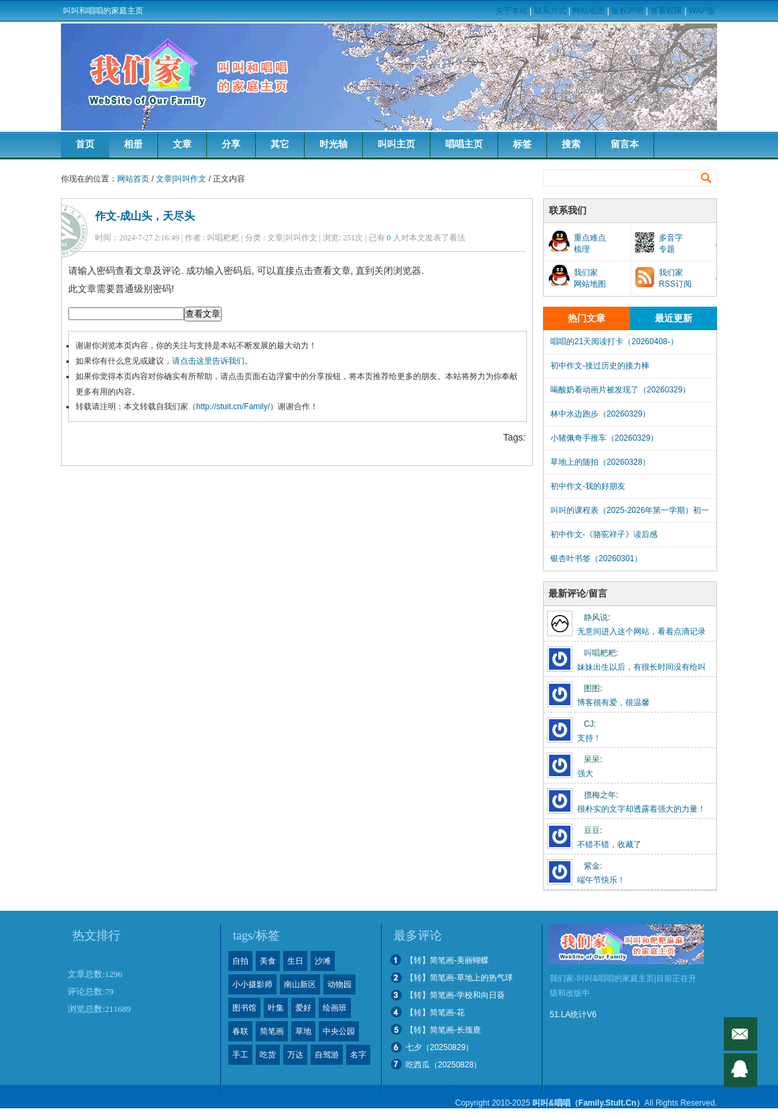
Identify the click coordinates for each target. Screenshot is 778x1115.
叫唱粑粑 (600, 653)
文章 (182, 144)
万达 (295, 1054)
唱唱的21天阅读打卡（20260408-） (614, 341)
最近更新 (673, 318)
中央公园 (339, 1031)
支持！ (589, 738)
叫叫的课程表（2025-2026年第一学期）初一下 (629, 514)
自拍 (240, 961)
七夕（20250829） (439, 1047)
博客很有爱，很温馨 (613, 702)
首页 (85, 144)
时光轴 (333, 144)
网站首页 (133, 178)
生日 (295, 961)
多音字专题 (671, 243)
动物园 (339, 984)
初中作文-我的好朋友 (587, 486)
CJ (589, 724)
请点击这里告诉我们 (208, 361)
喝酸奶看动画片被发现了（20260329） (620, 389)
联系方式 (550, 10)
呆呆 (592, 759)
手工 (240, 1054)
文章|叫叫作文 (181, 178)
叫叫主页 (396, 144)
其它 (279, 144)
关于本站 (511, 10)
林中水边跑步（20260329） (600, 414)
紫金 (592, 866)
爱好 (303, 1008)
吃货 (268, 1054)
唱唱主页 (464, 144)
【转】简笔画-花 (435, 1012)
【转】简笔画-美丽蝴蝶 (447, 960)
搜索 (571, 144)
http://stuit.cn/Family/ (233, 406)
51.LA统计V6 (573, 1014)
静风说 (596, 617)
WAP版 (702, 10)
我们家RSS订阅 (675, 278)
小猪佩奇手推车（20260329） (604, 438)
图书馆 (244, 1008)
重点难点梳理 (590, 243)
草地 (303, 1031)
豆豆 (592, 830)
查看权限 (666, 10)
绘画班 (335, 1008)
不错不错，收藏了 (609, 844)
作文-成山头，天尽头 (145, 216)
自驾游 (327, 1054)
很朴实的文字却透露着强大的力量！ (641, 809)
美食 (268, 961)
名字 (358, 1054)
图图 (592, 688)
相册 (133, 144)
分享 (231, 144)
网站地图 (588, 10)
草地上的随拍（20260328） (600, 462)
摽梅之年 (600, 795)
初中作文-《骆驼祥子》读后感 (603, 534)
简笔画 (272, 1031)
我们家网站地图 (590, 278)
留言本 (625, 144)
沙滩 (323, 961)
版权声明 (627, 10)
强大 (585, 773)
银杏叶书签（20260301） (596, 558)
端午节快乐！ (601, 880)
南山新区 (300, 984)
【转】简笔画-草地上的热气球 (459, 977)
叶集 (276, 1008)
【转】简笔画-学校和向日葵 (455, 995)
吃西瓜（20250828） (443, 1064)
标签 (522, 144)
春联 (240, 1031)
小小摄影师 (252, 984)
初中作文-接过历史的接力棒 (599, 365)
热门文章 (586, 318)
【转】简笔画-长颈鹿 (443, 1030)
